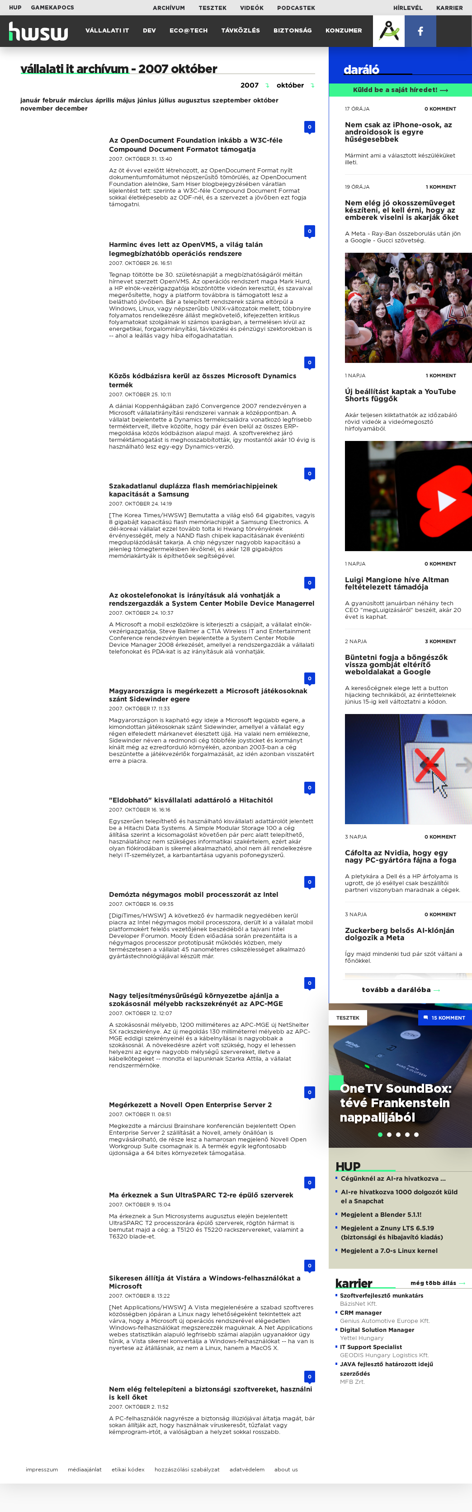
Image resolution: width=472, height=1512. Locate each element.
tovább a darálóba (396, 990)
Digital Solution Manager (377, 1330)
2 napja (356, 641)
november (36, 108)
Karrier (449, 8)
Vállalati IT (107, 31)
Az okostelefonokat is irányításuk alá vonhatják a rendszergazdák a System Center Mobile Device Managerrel (212, 599)
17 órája (357, 108)
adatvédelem (247, 1469)
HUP (15, 7)
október (265, 100)
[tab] (380, 1134)
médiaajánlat (85, 1469)
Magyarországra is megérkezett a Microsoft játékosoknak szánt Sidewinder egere (208, 695)
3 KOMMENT (440, 641)
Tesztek (212, 8)
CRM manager (361, 1313)
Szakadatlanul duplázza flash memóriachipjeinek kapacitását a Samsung (193, 490)
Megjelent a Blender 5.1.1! (381, 1215)
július (167, 100)
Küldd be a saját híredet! (400, 90)
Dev (149, 31)
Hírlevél (408, 8)
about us (286, 1469)
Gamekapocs (52, 7)
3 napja (356, 836)
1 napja (355, 375)
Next (460, 1066)
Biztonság (293, 31)
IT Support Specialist (371, 1347)
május (126, 100)
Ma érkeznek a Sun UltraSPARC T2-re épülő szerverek (201, 1195)
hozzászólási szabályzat (187, 1469)
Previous (340, 1066)
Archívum (169, 8)
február (54, 100)
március (80, 100)
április (104, 100)
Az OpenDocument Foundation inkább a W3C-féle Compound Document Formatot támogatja (196, 145)
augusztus (194, 100)
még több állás (433, 1283)
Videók (252, 8)
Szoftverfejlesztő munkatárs (382, 1295)
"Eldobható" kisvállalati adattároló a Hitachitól (191, 800)
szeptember (231, 100)
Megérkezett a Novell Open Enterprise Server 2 (190, 1104)
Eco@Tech (189, 31)
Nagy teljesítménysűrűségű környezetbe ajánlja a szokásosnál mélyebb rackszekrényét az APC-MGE (196, 999)
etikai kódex (128, 1469)
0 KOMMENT (440, 109)
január (30, 100)
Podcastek (296, 8)
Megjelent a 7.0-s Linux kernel (389, 1251)
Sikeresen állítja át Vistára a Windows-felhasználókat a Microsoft (205, 1282)
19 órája (357, 187)
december (71, 108)
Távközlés (240, 31)
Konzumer (344, 31)
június (146, 100)
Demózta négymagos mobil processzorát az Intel (193, 894)
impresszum (42, 1469)
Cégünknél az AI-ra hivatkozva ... (393, 1178)
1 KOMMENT (441, 187)
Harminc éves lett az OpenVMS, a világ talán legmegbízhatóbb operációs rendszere (186, 249)
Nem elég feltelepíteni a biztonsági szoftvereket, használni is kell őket (210, 1393)
